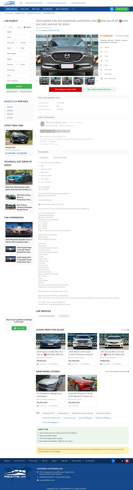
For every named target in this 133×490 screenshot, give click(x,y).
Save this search (12, 92)
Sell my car (122, 9)
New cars (36, 9)
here (58, 451)
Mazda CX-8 (10, 147)
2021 (8, 118)
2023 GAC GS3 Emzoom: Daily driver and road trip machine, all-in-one (18, 188)
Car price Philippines (85, 418)
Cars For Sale (11, 9)
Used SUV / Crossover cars (51, 418)
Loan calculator (46, 316)
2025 (9, 107)
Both (11, 27)
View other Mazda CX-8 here (99, 89)
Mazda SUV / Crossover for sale (82, 413)
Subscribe (19, 328)
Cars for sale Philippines (50, 422)
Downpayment (43, 103)
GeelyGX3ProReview (79, 3)
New (19, 27)
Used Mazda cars (63, 413)
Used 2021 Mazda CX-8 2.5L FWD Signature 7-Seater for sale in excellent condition (81, 395)
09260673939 (59, 477)
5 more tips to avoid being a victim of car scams (56, 441)
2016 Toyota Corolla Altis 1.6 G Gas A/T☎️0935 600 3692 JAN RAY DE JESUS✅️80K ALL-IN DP (50, 353)
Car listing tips (90, 461)
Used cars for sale (69, 418)
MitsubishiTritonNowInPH (34, 3)
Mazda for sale (20, 13)
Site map (45, 461)
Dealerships (48, 9)
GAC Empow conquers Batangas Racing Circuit (24, 207)
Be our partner (76, 461)
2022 (9, 114)
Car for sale (8, 13)
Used (28, 27)
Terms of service (19, 461)
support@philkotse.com (47, 480)
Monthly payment (44, 109)
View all (124, 330)
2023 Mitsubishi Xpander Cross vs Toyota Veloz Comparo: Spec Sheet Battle (18, 240)
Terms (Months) (43, 106)
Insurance (64, 316)
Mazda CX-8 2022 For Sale (51, 30)
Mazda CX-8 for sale (34, 13)
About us (7, 461)
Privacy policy (33, 461)
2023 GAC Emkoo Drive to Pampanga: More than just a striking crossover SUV (24, 197)
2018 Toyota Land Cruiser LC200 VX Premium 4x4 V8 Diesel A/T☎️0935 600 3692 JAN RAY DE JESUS (81, 353)
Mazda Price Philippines (103, 418)
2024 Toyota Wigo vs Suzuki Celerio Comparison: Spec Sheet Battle (24, 249)
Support (54, 461)
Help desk (64, 461)
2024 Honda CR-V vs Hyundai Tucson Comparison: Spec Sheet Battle (24, 259)
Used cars (24, 9)
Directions (52, 141)
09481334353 (43, 477)
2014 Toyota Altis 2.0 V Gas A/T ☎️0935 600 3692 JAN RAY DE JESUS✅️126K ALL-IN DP (113, 353)
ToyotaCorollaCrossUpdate (57, 3)
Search (19, 86)
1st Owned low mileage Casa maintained (49, 394)
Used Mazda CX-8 (48, 413)
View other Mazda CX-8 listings (116, 371)
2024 (9, 111)
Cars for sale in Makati (103, 413)
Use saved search (26, 92)
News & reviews (62, 9)
